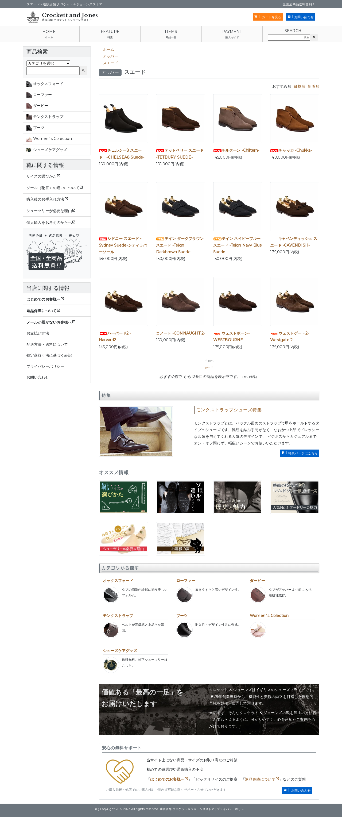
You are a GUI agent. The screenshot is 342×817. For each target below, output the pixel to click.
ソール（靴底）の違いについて (53, 187)
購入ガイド (232, 37)
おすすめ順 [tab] (281, 86)
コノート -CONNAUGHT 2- (180, 333)
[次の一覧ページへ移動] (209, 367)
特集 (110, 37)
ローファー (185, 580)
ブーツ (182, 615)
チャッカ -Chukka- (291, 150)
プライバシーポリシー (45, 366)
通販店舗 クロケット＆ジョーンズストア (67, 20)
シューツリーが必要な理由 (49, 210)
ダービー (257, 580)
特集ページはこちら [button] (303, 453)
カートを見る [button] (271, 17)
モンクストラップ (118, 615)
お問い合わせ (37, 377)
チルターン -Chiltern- (236, 150)
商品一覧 (171, 37)
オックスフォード (118, 580)
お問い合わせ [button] (304, 17)
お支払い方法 (37, 333)
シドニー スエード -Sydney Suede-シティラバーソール (123, 245)
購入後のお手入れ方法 (45, 199)
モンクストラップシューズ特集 (229, 409)
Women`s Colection (269, 615)
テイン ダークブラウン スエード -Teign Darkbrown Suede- (180, 245)
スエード (110, 62)
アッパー (110, 56)
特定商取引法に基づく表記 (49, 355)
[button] (314, 37)
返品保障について (260, 779)
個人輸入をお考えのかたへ (49, 222)
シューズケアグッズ (120, 650)
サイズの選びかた (41, 176)
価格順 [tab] (299, 86)
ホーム (49, 37)
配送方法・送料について (47, 344)
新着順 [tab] (313, 86)
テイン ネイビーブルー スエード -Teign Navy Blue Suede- (237, 245)
